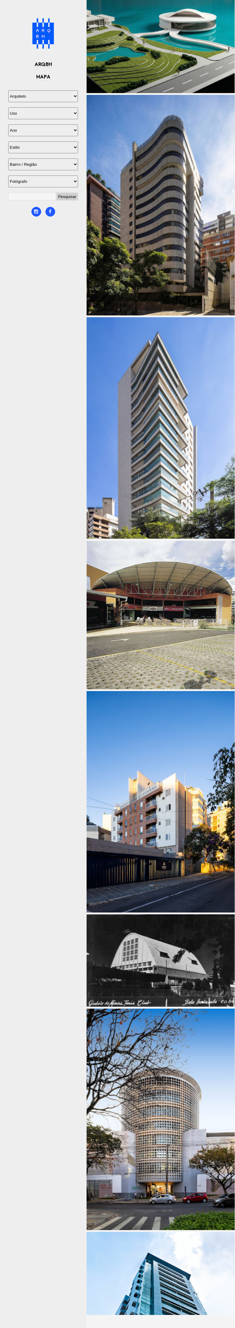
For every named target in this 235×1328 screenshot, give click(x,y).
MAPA (43, 77)
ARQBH (43, 64)
